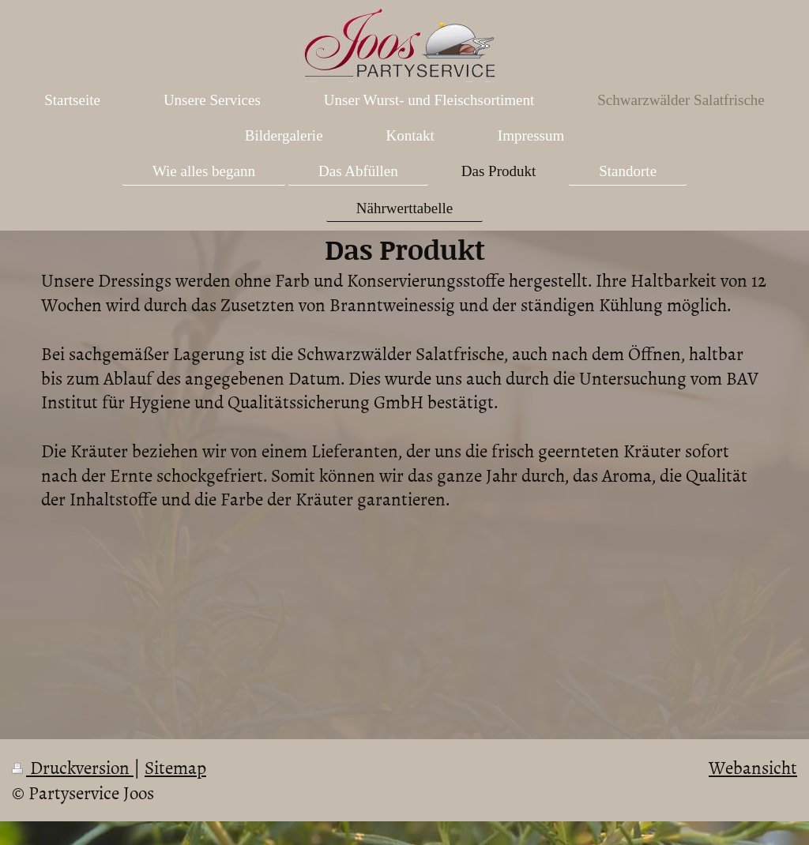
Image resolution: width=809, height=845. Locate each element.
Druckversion (73, 766)
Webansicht (753, 766)
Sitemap (175, 766)
